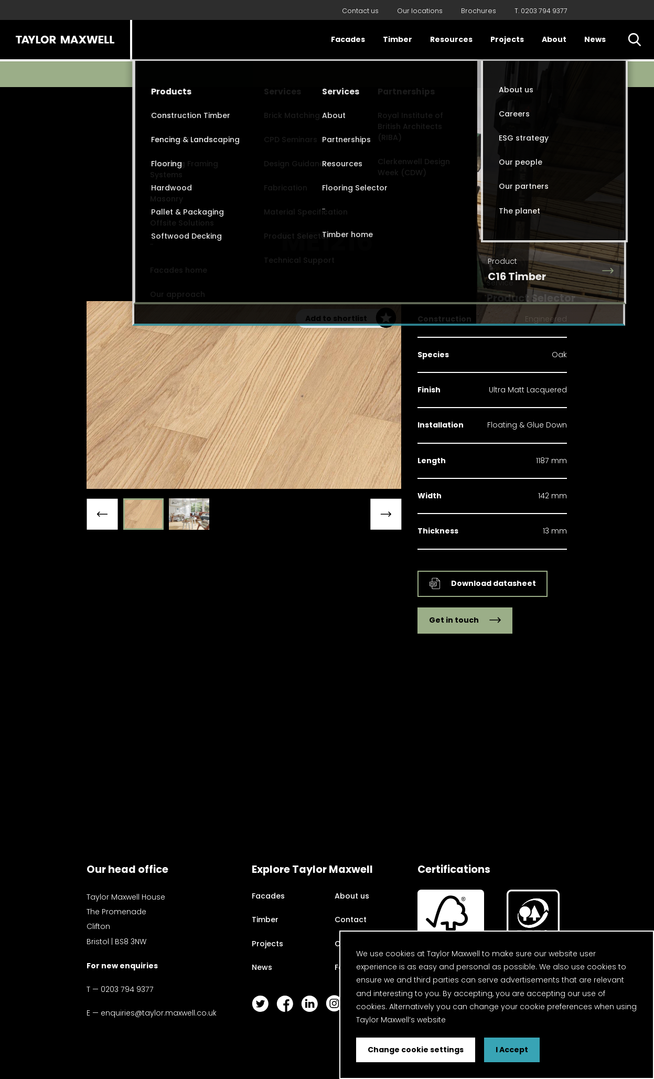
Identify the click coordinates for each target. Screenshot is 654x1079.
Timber (397, 39)
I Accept (512, 1049)
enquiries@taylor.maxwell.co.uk (159, 1013)
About (554, 39)
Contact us (360, 10)
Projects (507, 39)
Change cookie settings (416, 1049)
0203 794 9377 (127, 989)
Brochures (478, 10)
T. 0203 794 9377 (540, 10)
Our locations (420, 10)
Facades (348, 39)
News (595, 39)
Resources (451, 39)
